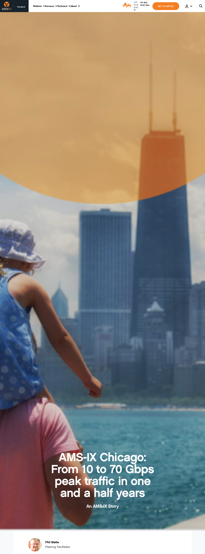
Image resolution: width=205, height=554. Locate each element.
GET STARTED (166, 6)
